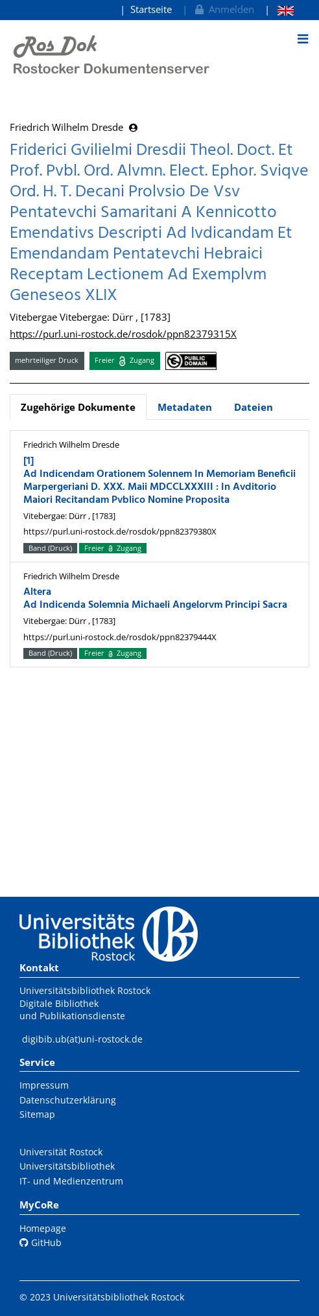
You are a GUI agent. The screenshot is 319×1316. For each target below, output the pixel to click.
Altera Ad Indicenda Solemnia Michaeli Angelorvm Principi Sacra (155, 599)
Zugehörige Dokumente (78, 406)
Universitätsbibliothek (67, 1166)
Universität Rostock (60, 1152)
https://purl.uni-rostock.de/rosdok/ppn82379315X (123, 333)
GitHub (40, 1242)
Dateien (253, 406)
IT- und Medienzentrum (71, 1181)
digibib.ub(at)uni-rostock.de (82, 1039)
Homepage (42, 1228)
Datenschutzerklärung (67, 1100)
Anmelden (223, 9)
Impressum (44, 1085)
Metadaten (185, 406)
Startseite (151, 9)
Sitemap (37, 1114)
